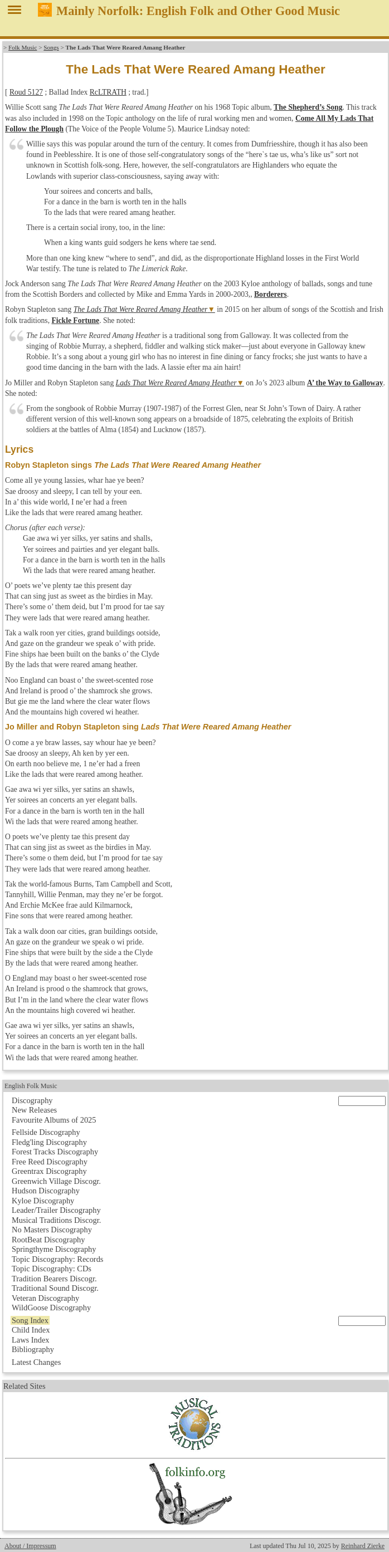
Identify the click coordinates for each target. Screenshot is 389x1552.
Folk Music (22, 47)
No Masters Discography (52, 1229)
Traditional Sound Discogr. (55, 1288)
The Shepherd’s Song (308, 107)
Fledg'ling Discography (49, 1142)
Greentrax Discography (49, 1171)
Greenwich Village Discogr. (56, 1181)
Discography (32, 1100)
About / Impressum (30, 1546)
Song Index (30, 1320)
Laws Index (31, 1339)
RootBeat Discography (48, 1239)
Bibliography (33, 1349)
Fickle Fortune (75, 320)
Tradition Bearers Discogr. (54, 1278)
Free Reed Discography (49, 1161)
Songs (51, 47)
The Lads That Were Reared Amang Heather (141, 309)
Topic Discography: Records (57, 1259)
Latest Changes (36, 1362)
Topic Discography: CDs (51, 1268)
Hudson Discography (46, 1190)
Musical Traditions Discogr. (56, 1220)
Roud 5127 (26, 92)
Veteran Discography (45, 1298)
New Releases (34, 1109)
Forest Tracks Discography (55, 1151)
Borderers (270, 294)
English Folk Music (30, 1086)
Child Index (31, 1329)
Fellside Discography (46, 1132)
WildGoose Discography (51, 1307)
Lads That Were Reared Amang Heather (176, 383)
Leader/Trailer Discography (56, 1210)
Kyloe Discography (43, 1200)
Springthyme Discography (54, 1249)
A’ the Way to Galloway (345, 383)
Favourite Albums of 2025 (54, 1119)
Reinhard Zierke (363, 1546)
